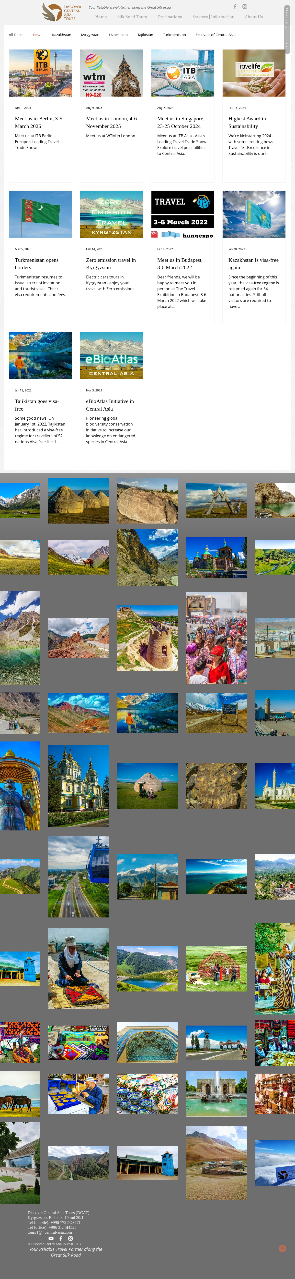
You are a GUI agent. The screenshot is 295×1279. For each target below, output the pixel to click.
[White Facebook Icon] (61, 1238)
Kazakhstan (61, 34)
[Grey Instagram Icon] (245, 6)
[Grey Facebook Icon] (235, 6)
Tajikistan (145, 34)
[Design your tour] (287, 29)
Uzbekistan (118, 34)
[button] (168, 17)
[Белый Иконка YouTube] (51, 1238)
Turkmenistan (174, 34)
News (37, 34)
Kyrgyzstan (90, 34)
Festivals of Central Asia (216, 34)
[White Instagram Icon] (71, 1238)
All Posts (16, 34)
